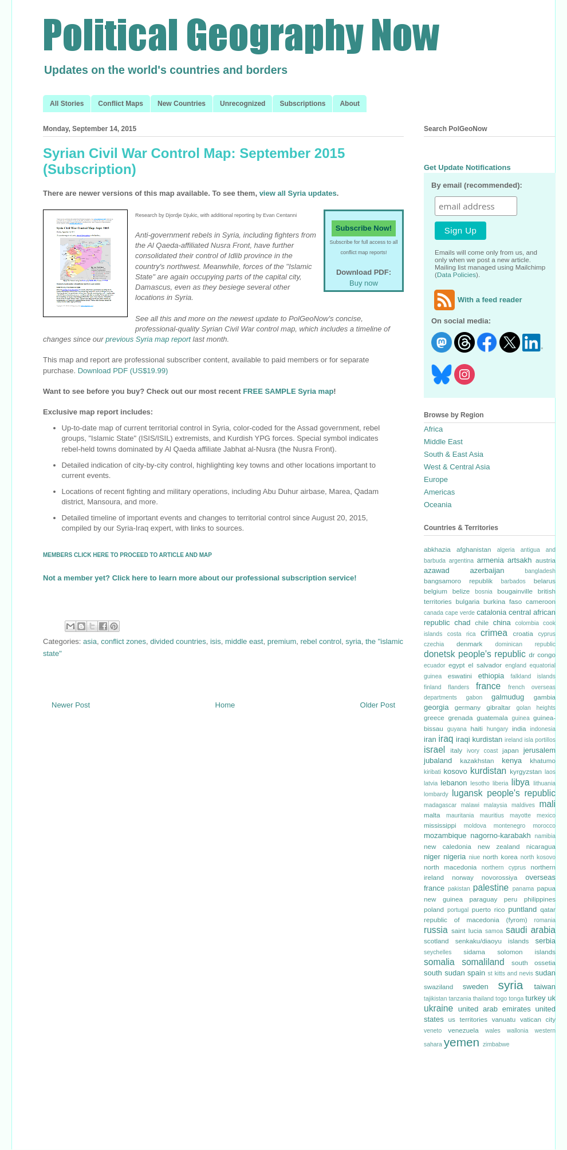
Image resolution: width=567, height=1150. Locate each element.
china (502, 622)
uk (552, 998)
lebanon (453, 782)
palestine (491, 887)
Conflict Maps (120, 104)
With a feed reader (476, 299)
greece (434, 717)
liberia (501, 783)
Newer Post (71, 705)
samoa (494, 931)
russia (436, 930)
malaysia (495, 805)
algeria (506, 550)
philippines (540, 899)
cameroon (541, 601)
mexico (546, 815)
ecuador (435, 665)
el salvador (485, 665)
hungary (498, 729)
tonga (516, 998)
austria (546, 560)
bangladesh (540, 571)
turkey (535, 998)
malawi (470, 805)
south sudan (444, 973)
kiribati (432, 772)
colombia (527, 623)
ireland (513, 740)
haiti (476, 728)
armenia (490, 560)
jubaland (438, 760)
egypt (456, 665)
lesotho (480, 783)
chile (482, 622)
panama (523, 889)
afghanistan (473, 549)
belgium (435, 591)
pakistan (459, 889)
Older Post (377, 705)
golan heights (536, 708)
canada (433, 613)
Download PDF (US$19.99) (123, 370)
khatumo (543, 760)
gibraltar (498, 707)
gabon (474, 697)
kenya (512, 760)
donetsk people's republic (475, 654)
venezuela (463, 1030)
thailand (483, 998)
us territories (468, 1019)
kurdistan (488, 771)
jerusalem (539, 750)
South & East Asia (453, 454)
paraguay (484, 899)
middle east (244, 641)
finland (433, 687)
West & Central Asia (457, 467)
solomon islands (526, 951)
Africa (433, 429)
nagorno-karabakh (500, 835)
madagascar (440, 805)
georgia (436, 707)
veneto (433, 1031)
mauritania (460, 815)
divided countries (178, 641)
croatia (523, 633)
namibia (545, 836)
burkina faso (502, 601)
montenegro (509, 826)
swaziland (438, 986)
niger (432, 856)
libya (520, 782)
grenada (460, 717)
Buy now (363, 283)
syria (353, 641)
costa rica (461, 634)
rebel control (321, 641)
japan (510, 750)
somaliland (483, 962)
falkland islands (533, 676)
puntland (522, 909)
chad (462, 622)
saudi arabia (531, 930)
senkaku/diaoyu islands (492, 940)
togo (501, 998)
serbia (546, 940)
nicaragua (541, 846)
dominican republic (525, 644)
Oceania (437, 504)
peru (510, 899)
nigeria (454, 856)
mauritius (492, 815)
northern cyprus (504, 867)
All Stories (67, 104)
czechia (434, 644)
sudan (546, 973)
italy (456, 750)
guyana (457, 729)
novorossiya (499, 877)
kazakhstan (477, 760)
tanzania (459, 998)
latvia (431, 783)
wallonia (518, 1031)
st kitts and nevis (510, 973)
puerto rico (488, 909)
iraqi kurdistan (479, 739)
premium (282, 641)
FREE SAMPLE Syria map (288, 391)
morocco (544, 826)
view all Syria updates (298, 193)
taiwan (545, 986)
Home (225, 705)
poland (434, 909)
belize (461, 591)
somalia (439, 962)
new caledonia (447, 846)
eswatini (460, 675)
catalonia (491, 612)
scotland (436, 940)
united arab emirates (494, 1009)
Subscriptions (302, 104)
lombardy (436, 794)
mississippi (440, 825)
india (519, 728)
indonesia (543, 729)
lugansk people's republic (504, 793)
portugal (458, 910)
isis (215, 641)
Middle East (443, 441)
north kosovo (538, 857)
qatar (548, 909)
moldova (475, 826)
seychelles (438, 952)
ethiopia (491, 675)
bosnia (484, 591)
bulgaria (468, 601)
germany (468, 707)
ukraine (438, 1008)
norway (463, 877)
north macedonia (450, 867)
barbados (513, 581)
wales (493, 1031)
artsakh (519, 560)
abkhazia (437, 549)
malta (432, 815)
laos (550, 772)
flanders (458, 687)
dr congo (542, 654)
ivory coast (482, 751)
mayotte (520, 815)
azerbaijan (487, 570)
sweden (476, 986)
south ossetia (533, 962)
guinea (520, 718)
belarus (545, 580)
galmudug (507, 697)
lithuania (544, 783)
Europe (436, 479)
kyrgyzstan (526, 771)
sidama (474, 951)
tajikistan (435, 998)
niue (475, 857)
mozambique (445, 835)
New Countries (182, 104)
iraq (446, 739)
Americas (439, 492)
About (350, 104)
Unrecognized (242, 104)
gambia (545, 697)
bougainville (515, 591)
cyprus (547, 634)
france (488, 686)
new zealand (499, 846)
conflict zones (123, 641)
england (515, 665)
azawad (437, 570)
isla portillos (540, 740)
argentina (461, 561)
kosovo (455, 771)
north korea (500, 856)
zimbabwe (496, 1044)
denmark (469, 643)
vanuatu (504, 1019)
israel (434, 749)
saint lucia (466, 930)
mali (547, 804)
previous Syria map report (148, 339)
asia (90, 641)
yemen (461, 1042)
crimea (494, 633)
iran (430, 739)
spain (476, 973)
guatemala (492, 717)
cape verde (460, 613)
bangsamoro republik (458, 580)
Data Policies (456, 274)
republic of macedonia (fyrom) (475, 919)
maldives (523, 805)
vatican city (538, 1019)
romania (545, 920)
